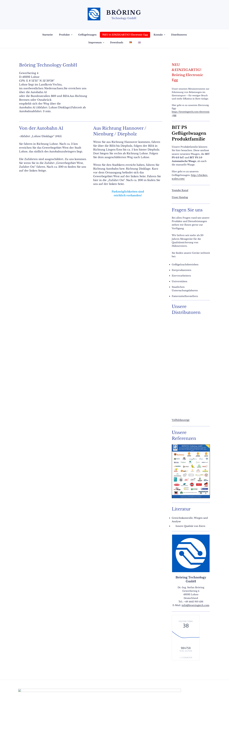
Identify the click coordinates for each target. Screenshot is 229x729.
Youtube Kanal (180, 190)
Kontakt (160, 34)
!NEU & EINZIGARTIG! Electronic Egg (125, 34)
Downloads (116, 42)
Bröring (123, 12)
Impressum (96, 42)
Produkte (66, 34)
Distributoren (179, 34)
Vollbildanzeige (181, 420)
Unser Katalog (180, 197)
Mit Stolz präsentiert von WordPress (67, 721)
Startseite (47, 34)
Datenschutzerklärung (31, 721)
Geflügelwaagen (87, 34)
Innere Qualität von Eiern (190, 526)
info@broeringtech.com (195, 605)
